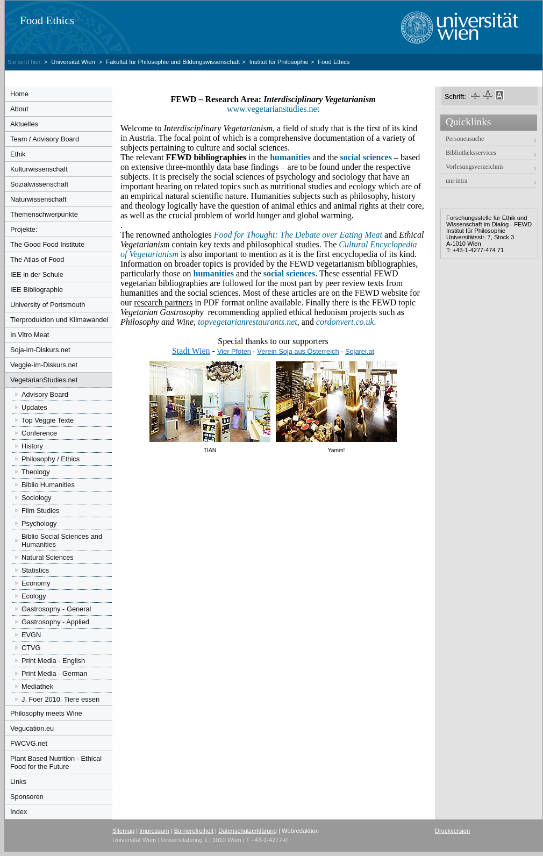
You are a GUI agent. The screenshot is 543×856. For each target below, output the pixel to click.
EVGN (31, 635)
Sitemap (123, 831)
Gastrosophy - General (56, 609)
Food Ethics (47, 20)
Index (18, 812)
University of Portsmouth (47, 305)
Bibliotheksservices (471, 152)
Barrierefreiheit (193, 831)
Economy (36, 583)
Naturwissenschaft (38, 199)
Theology (36, 472)
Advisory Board (45, 394)
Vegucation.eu (32, 728)
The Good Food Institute (47, 244)
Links (18, 781)
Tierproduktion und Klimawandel (59, 320)
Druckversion (452, 831)
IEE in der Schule (36, 274)
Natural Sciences (48, 557)
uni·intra (456, 180)
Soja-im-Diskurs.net (40, 350)
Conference (39, 433)
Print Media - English (53, 661)
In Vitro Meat (29, 335)
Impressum (154, 831)
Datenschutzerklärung (247, 831)
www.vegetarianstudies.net (274, 108)
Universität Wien (74, 62)
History (32, 446)
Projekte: (24, 229)
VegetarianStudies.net (43, 380)
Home (19, 94)
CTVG (31, 648)
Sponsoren (27, 797)
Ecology (34, 596)
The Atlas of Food (37, 259)
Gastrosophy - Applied (55, 622)
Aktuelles (24, 124)
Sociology (37, 498)
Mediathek (37, 686)
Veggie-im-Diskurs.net (43, 365)
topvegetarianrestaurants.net (247, 321)
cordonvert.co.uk (345, 321)
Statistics (35, 570)
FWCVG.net (28, 743)
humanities (214, 273)
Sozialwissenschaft (39, 184)
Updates (34, 407)
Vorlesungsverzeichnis (475, 166)
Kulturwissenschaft (39, 169)
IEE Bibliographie (36, 290)
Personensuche (465, 138)
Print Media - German (54, 673)
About (19, 109)
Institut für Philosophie (279, 62)
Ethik (17, 154)
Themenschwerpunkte (44, 214)
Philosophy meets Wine (46, 713)
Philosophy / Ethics (51, 459)
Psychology (39, 523)
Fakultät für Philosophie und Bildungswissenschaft (173, 62)
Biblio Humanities (48, 485)
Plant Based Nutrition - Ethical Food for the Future (56, 762)
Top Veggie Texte (48, 420)
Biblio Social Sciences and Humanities (62, 540)
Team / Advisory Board (44, 139)
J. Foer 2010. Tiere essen (60, 699)
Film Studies (40, 511)
